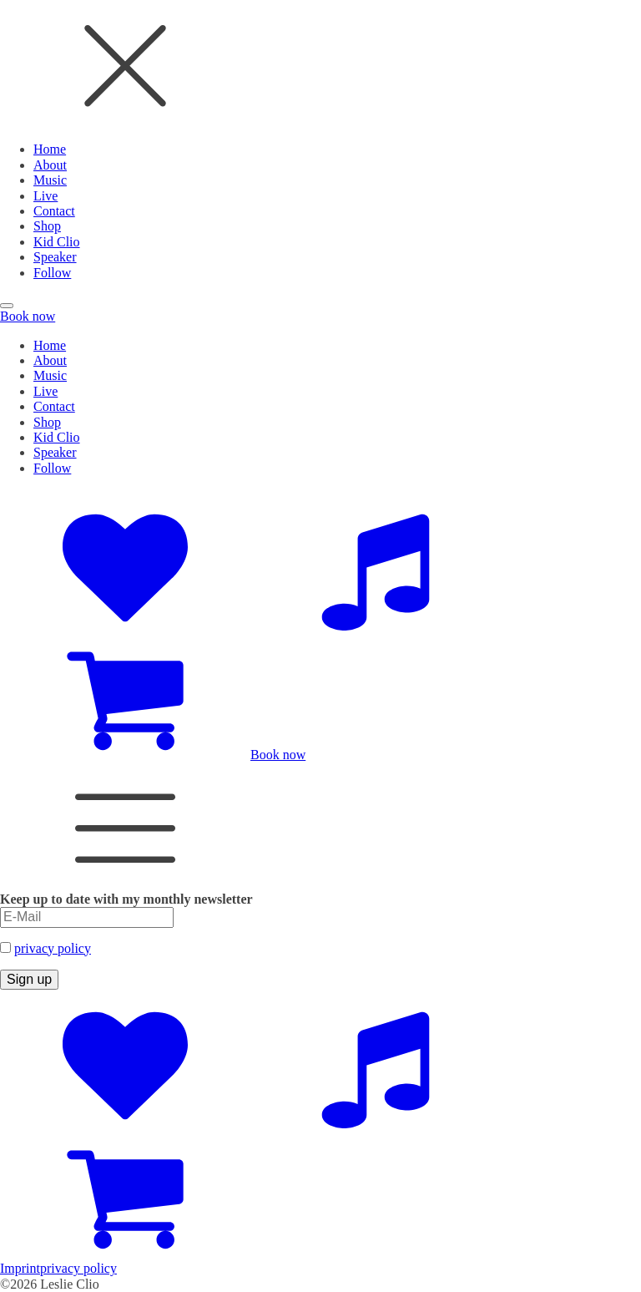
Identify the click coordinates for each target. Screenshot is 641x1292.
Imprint (20, 1268)
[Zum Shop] (125, 754)
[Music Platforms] (375, 626)
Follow (52, 273)
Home (49, 149)
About (50, 165)
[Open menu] (6, 305)
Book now (27, 316)
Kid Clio (56, 242)
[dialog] (320, 140)
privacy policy (52, 948)
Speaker (55, 257)
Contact (54, 211)
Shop (47, 226)
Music (50, 180)
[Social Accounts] (125, 626)
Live (45, 196)
